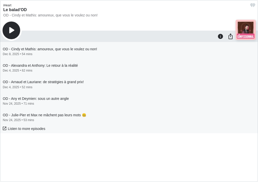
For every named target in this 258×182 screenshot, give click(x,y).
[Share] (230, 36)
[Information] (220, 36)
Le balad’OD (15, 10)
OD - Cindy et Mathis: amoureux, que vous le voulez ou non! (50, 15)
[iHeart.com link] (252, 6)
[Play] (11, 30)
